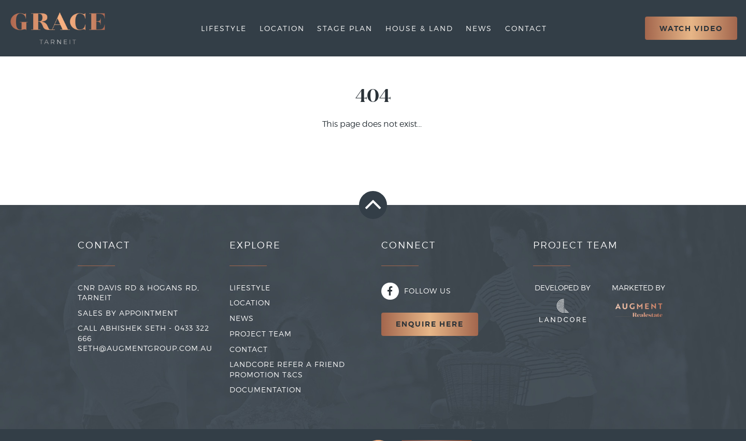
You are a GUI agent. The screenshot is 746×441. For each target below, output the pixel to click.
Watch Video (691, 28)
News (479, 28)
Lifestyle (224, 28)
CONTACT (248, 349)
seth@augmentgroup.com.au (145, 348)
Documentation (265, 389)
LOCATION (249, 302)
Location (282, 28)
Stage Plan (344, 28)
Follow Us (416, 290)
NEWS (241, 318)
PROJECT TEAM (260, 333)
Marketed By (638, 305)
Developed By (563, 302)
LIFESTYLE (249, 287)
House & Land (419, 28)
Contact (526, 28)
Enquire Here (430, 324)
